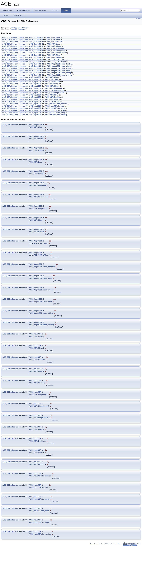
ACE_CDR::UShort (54, 43)
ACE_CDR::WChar (58, 63)
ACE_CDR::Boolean (10, 38)
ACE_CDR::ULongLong (56, 51)
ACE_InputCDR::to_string (55, 113)
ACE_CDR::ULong (54, 47)
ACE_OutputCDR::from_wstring (59, 76)
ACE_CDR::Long (53, 45)
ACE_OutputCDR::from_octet (58, 71)
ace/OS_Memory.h (18, 30)
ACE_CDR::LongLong (55, 49)
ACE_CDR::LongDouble (56, 54)
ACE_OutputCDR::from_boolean (60, 65)
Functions (138, 19)
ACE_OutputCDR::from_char (58, 67)
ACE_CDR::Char (53, 38)
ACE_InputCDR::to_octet (55, 111)
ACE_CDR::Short (53, 40)
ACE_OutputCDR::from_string (59, 74)
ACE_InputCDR (35, 78)
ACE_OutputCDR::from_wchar (59, 69)
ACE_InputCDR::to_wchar (55, 109)
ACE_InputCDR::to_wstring (56, 116)
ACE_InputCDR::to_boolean (56, 105)
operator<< (24, 38)
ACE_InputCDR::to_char (54, 107)
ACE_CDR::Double (54, 58)
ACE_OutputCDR (36, 38)
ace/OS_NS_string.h (20, 27)
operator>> (24, 78)
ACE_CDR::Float (53, 56)
